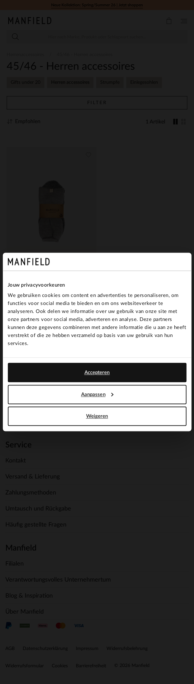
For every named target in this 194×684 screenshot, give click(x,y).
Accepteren (97, 372)
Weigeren (97, 416)
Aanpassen (97, 394)
